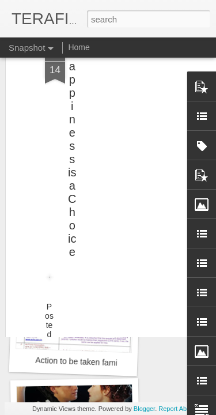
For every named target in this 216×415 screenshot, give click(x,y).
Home (78, 47)
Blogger (144, 408)
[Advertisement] (117, 72)
